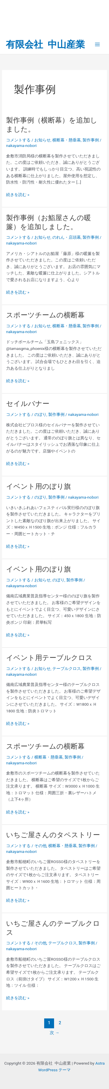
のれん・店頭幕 (66, 237)
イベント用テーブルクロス (49, 658)
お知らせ (42, 140)
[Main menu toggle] (97, 45)
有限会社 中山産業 (45, 44)
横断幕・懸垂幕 (66, 140)
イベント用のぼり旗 (38, 486)
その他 (40, 845)
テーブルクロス (66, 668)
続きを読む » (17, 194)
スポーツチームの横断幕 (45, 315)
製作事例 (91, 140)
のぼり (40, 414)
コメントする (18, 140)
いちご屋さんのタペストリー (53, 835)
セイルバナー (27, 404)
